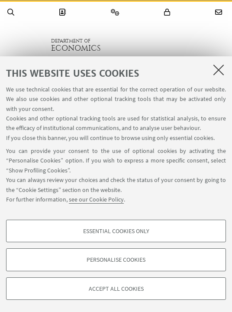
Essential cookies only (116, 231)
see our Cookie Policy (96, 199)
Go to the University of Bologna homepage (25, 45)
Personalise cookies (116, 259)
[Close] (219, 70)
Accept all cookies (116, 288)
